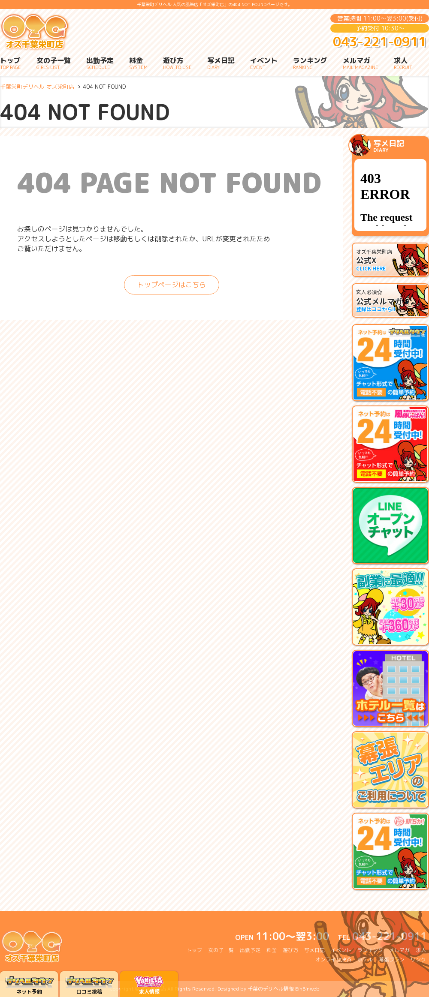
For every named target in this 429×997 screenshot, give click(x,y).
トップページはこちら (171, 284)
